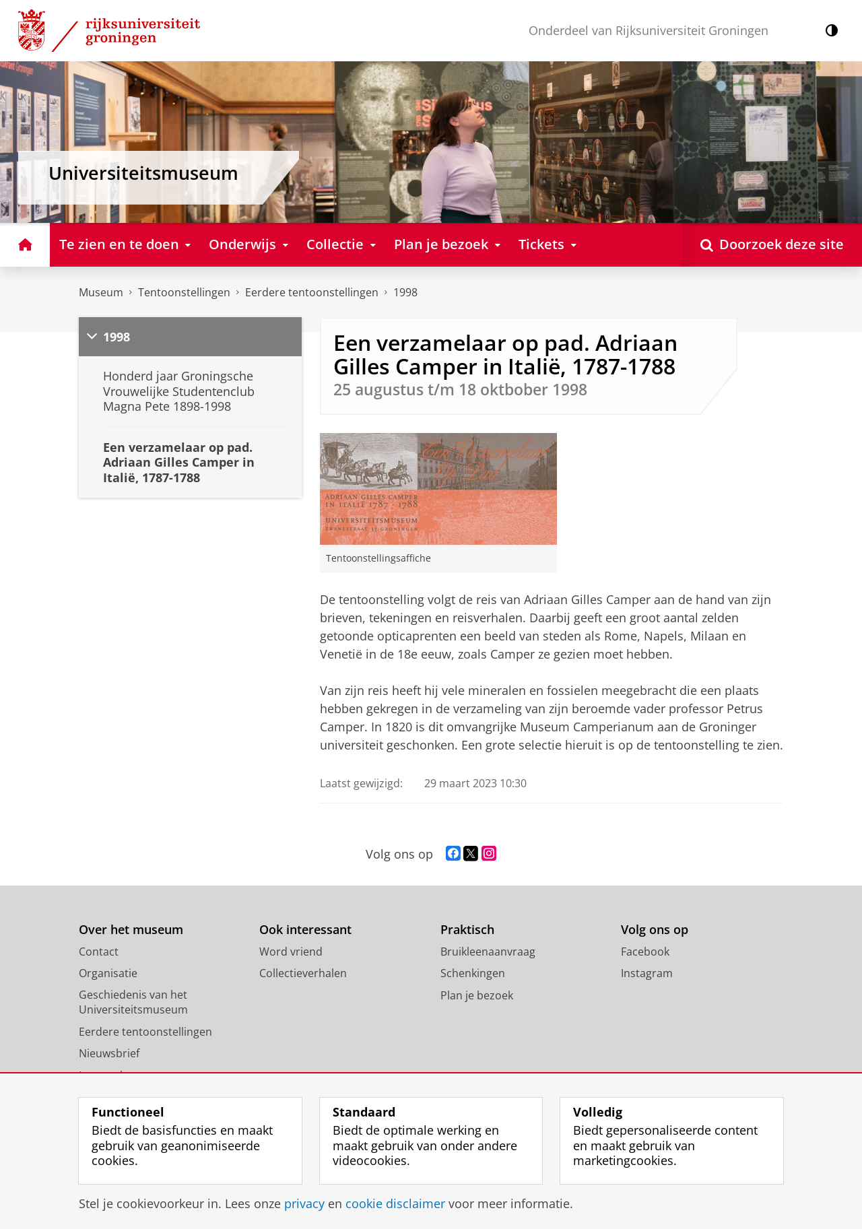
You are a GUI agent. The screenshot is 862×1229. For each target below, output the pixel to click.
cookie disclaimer (395, 1203)
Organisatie (108, 973)
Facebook (645, 951)
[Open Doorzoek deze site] (772, 245)
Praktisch (467, 929)
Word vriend (291, 951)
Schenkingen (472, 973)
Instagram (647, 973)
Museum (101, 292)
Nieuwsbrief (109, 1053)
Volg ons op (654, 929)
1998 (405, 292)
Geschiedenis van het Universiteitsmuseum (133, 1002)
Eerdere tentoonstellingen (311, 292)
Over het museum (131, 929)
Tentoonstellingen (184, 292)
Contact (99, 951)
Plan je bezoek (476, 995)
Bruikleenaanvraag (487, 951)
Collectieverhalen (303, 973)
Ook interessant (305, 929)
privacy (304, 1203)
